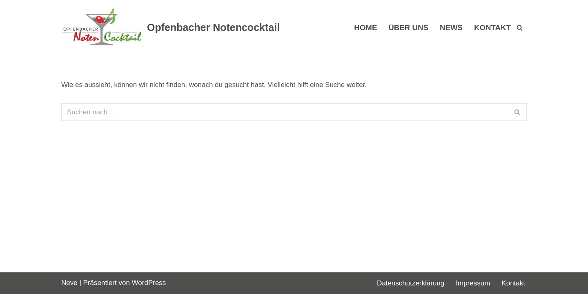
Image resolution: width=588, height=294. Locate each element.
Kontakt (492, 27)
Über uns (408, 27)
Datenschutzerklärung (410, 283)
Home (365, 27)
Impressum (473, 283)
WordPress (149, 283)
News (451, 27)
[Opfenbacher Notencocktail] (170, 27)
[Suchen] (520, 27)
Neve (69, 283)
